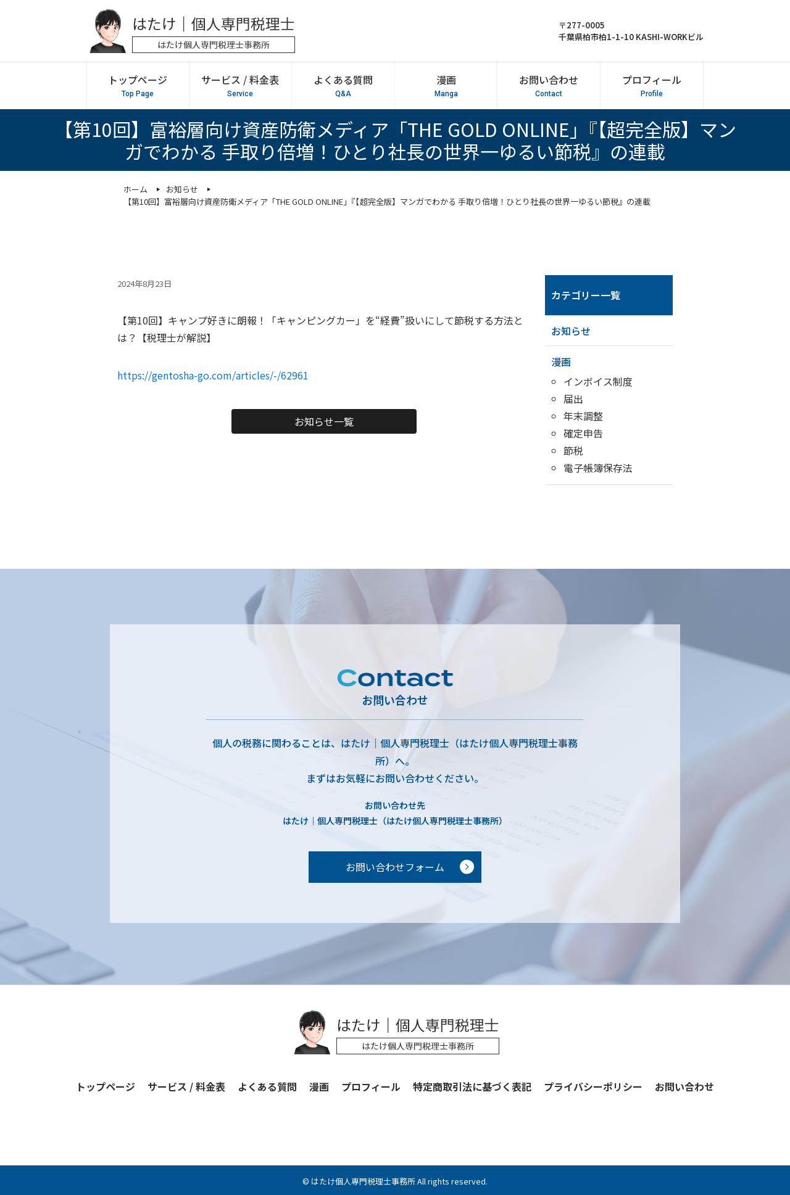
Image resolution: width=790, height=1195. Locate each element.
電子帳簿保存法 (598, 467)
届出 (573, 398)
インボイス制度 (598, 381)
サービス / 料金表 (240, 85)
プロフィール (652, 85)
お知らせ (571, 330)
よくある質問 (343, 85)
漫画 (446, 85)
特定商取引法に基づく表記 (472, 1086)
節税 (573, 450)
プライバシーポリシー (593, 1086)
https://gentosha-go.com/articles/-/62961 (213, 375)
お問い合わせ (549, 85)
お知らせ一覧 (324, 421)
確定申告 (583, 433)
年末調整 (583, 415)
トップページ (138, 85)
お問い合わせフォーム (395, 866)
